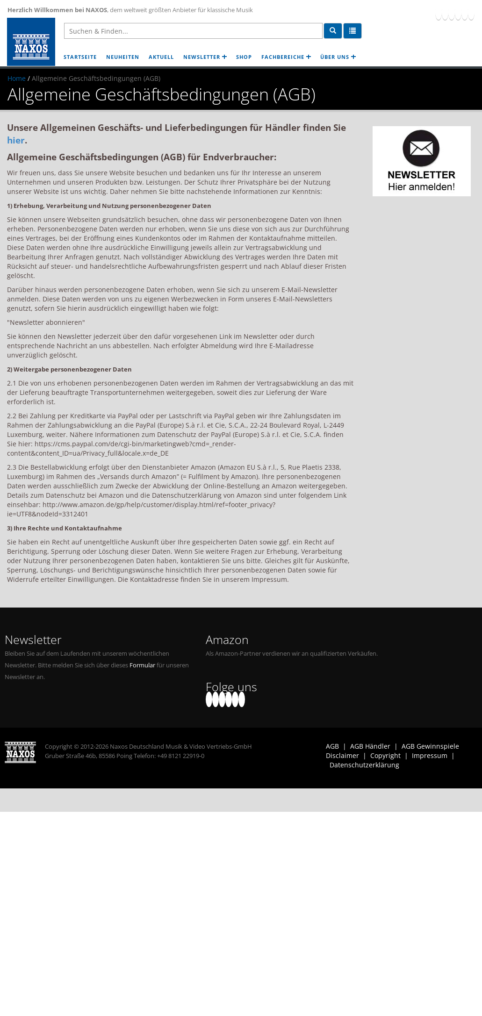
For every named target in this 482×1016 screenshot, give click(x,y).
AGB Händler (370, 746)
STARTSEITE (80, 56)
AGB (332, 746)
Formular (142, 665)
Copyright (385, 755)
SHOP (244, 56)
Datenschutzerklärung (364, 764)
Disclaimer (342, 755)
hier (16, 140)
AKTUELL (161, 56)
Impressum (429, 755)
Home (16, 78)
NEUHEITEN (122, 56)
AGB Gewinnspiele (430, 746)
